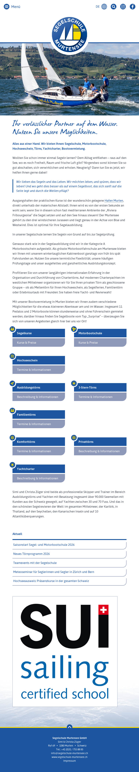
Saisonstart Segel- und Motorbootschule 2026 (44, 545)
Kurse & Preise (26, 342)
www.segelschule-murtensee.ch (69, 756)
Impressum (69, 760)
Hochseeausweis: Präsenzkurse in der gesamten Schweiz (51, 581)
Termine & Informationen (34, 370)
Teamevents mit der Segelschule (35, 563)
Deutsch (104, 6)
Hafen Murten (114, 200)
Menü (15, 6)
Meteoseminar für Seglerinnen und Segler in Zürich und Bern (53, 572)
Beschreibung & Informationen (37, 397)
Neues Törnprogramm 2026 (31, 554)
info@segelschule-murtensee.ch (69, 753)
